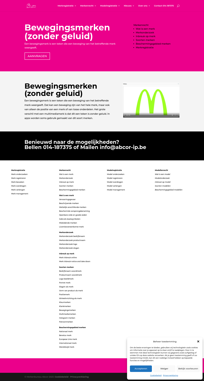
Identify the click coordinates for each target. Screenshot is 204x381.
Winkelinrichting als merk (70, 298)
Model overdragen (115, 182)
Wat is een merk (145, 28)
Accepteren (141, 368)
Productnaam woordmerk (70, 275)
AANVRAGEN (37, 56)
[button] (198, 341)
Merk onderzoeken (19, 174)
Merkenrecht (86, 6)
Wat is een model (162, 174)
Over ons (142, 6)
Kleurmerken (65, 302)
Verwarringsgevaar (67, 199)
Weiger (164, 368)
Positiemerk (64, 294)
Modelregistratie (108, 6)
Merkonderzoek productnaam (72, 240)
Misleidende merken (68, 223)
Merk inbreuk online (68, 257)
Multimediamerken (67, 314)
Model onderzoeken (115, 174)
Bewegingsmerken (67, 310)
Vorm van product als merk (71, 291)
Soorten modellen (163, 186)
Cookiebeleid (156, 375)
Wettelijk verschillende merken (72, 207)
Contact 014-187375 (164, 6)
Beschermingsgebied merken (153, 43)
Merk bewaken (17, 182)
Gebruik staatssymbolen (69, 219)
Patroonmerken (66, 322)
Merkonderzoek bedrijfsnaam (72, 236)
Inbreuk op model (163, 182)
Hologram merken (67, 318)
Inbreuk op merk (145, 36)
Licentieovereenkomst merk (71, 227)
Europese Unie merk (68, 339)
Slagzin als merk (66, 287)
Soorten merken (145, 40)
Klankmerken (65, 306)
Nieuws (128, 6)
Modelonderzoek (162, 178)
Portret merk (64, 283)
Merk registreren (18, 178)
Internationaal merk (68, 343)
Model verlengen (114, 186)
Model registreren (114, 178)
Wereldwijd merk (66, 347)
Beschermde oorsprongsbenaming (74, 211)
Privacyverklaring (170, 375)
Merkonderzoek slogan (69, 248)
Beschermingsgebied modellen (168, 190)
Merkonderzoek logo (68, 244)
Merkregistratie (66, 6)
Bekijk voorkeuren (188, 368)
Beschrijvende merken (69, 203)
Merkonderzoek (145, 32)
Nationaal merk (66, 331)
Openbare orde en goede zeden (73, 215)
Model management (116, 190)
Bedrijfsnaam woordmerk (70, 271)
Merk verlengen (18, 190)
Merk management (19, 194)
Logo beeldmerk (66, 279)
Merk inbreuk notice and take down (74, 261)
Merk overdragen (18, 186)
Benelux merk (65, 335)
